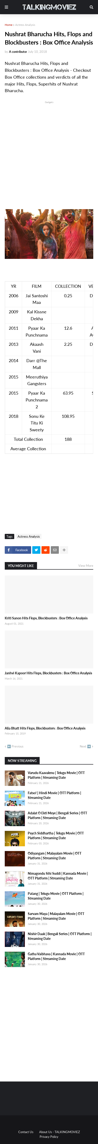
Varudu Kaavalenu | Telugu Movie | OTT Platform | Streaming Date (56, 775)
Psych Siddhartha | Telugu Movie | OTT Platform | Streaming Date (56, 835)
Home (8, 25)
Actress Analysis (25, 25)
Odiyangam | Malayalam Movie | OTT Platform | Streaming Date (54, 855)
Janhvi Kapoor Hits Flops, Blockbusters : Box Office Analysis (48, 673)
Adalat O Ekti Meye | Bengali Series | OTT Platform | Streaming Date (57, 815)
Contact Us (25, 1132)
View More (85, 565)
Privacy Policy (49, 1137)
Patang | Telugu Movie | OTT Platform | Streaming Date (56, 896)
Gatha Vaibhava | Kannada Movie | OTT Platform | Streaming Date (56, 956)
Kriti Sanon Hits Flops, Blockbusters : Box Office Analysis (46, 618)
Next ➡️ (85, 746)
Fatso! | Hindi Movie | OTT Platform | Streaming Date (54, 795)
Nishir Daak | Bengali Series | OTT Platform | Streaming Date (60, 936)
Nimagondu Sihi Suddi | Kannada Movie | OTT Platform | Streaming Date (58, 875)
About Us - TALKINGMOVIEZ (59, 1132)
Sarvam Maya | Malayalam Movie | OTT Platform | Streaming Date (56, 916)
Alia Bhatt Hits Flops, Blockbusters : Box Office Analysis (45, 728)
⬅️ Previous (15, 746)
